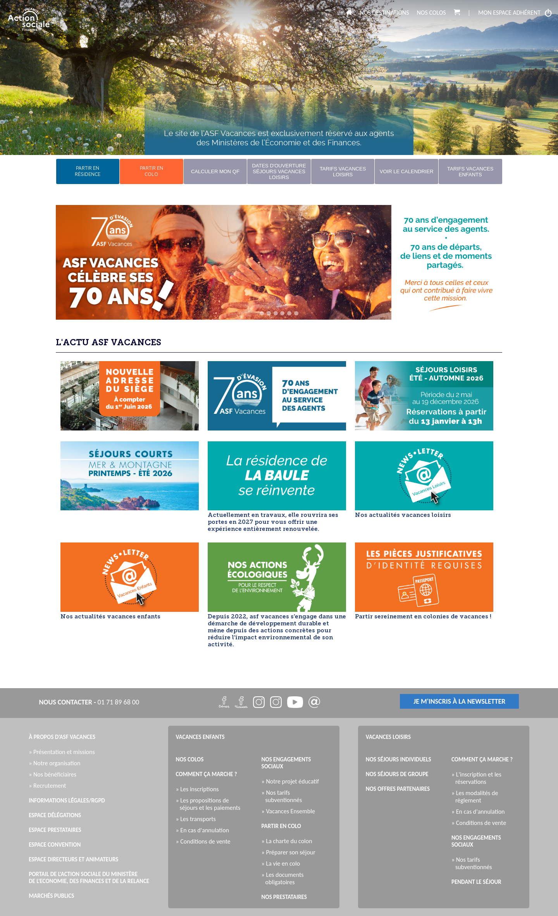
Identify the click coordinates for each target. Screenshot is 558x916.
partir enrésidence (87, 171)
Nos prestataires (284, 897)
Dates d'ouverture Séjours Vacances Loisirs (279, 171)
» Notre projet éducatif (292, 781)
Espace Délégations (55, 815)
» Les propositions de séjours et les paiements (210, 804)
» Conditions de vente (205, 841)
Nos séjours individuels (398, 759)
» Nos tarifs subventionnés (283, 796)
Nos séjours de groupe (397, 774)
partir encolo (151, 171)
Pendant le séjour (476, 881)
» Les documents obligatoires (284, 878)
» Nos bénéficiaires (54, 774)
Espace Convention (55, 844)
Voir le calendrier (407, 171)
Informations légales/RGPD (67, 800)
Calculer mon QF (215, 171)
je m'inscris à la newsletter (459, 701)
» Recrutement (49, 785)
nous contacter (65, 702)
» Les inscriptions (199, 789)
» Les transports (198, 819)
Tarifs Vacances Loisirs (343, 171)
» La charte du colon (288, 841)
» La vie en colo (282, 863)
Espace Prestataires (55, 829)
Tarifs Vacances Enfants (470, 171)
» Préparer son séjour (290, 852)
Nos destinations (384, 12)
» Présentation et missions (64, 752)
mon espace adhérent (515, 13)
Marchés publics (51, 895)
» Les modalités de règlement (476, 796)
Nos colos (431, 12)
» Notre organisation (56, 763)
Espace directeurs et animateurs (73, 859)
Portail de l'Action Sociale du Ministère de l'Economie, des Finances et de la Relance (89, 878)
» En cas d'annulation (204, 830)
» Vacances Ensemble (290, 811)
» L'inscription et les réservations (478, 778)
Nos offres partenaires (398, 788)
